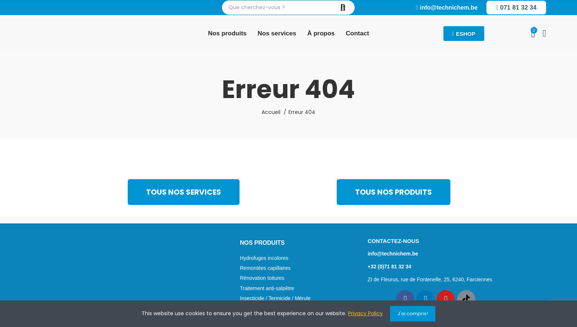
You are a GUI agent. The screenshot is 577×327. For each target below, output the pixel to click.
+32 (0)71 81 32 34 (389, 266)
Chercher (343, 7)
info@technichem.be (393, 254)
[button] (446, 7)
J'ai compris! (412, 313)
